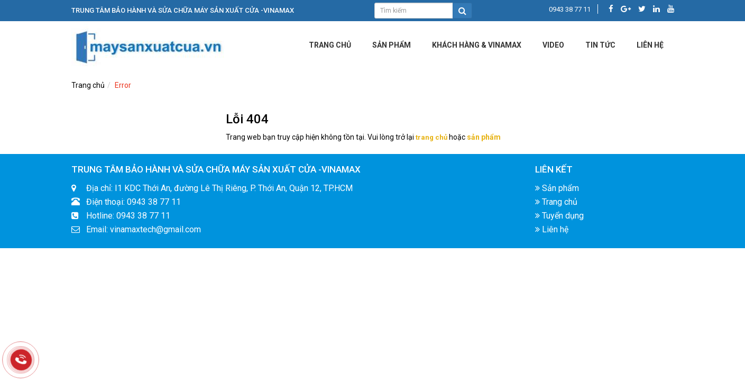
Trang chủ (330, 45)
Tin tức (600, 45)
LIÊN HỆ (650, 45)
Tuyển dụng (559, 217)
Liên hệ (551, 230)
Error (123, 85)
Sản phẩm (391, 45)
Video (553, 45)
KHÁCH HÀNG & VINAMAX (476, 45)
